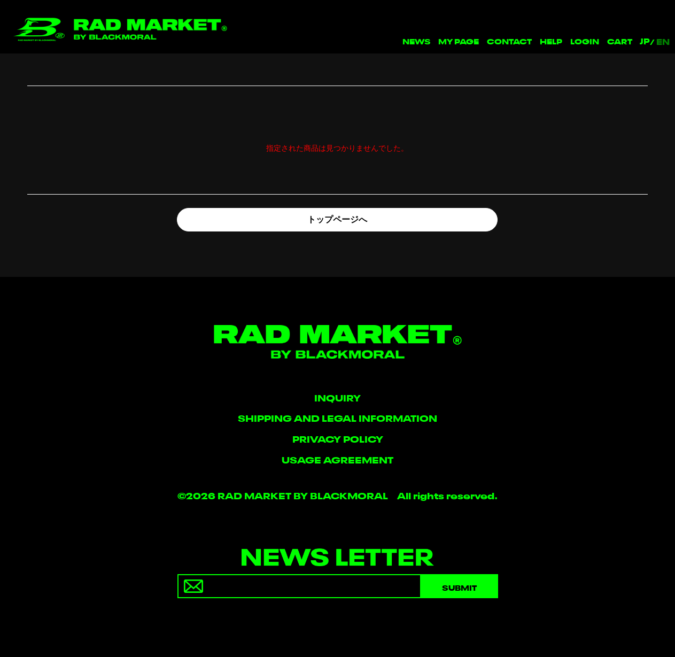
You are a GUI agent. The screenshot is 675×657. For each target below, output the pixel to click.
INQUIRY (337, 397)
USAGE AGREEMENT (337, 459)
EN (663, 41)
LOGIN (584, 40)
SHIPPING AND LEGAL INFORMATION (337, 417)
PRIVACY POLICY (337, 438)
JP (645, 41)
